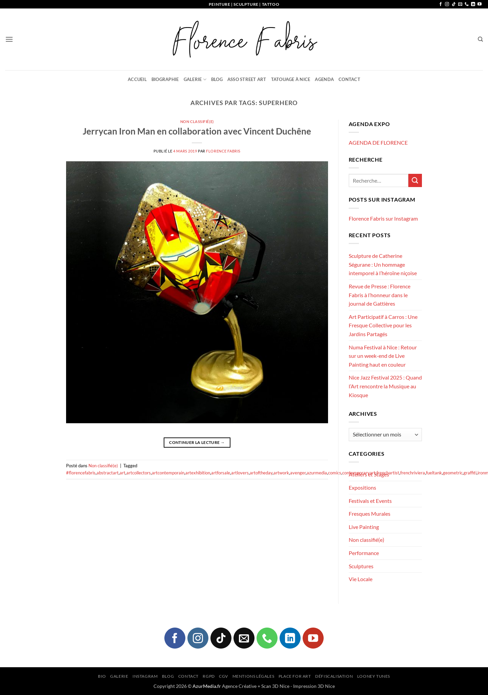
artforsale (220, 472)
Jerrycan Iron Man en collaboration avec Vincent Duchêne (197, 131)
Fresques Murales (369, 513)
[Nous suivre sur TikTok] (454, 4)
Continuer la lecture (197, 442)
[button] (9, 39)
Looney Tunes (373, 676)
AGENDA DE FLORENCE (378, 142)
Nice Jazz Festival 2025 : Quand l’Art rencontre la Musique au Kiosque (385, 386)
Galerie (195, 79)
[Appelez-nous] (467, 4)
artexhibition (197, 472)
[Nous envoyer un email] (460, 4)
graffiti (470, 472)
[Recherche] (480, 39)
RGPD (209, 676)
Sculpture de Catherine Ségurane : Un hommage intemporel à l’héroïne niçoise (383, 264)
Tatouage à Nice (290, 79)
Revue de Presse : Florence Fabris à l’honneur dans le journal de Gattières (379, 295)
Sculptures (361, 566)
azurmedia (317, 472)
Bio (102, 676)
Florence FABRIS (223, 151)
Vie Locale (360, 579)
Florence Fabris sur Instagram (383, 218)
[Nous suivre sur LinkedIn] (473, 4)
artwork (281, 472)
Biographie (165, 79)
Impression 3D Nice (314, 686)
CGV (223, 676)
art (122, 472)
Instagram (145, 676)
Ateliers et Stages (369, 474)
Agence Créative (239, 686)
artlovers (240, 472)
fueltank (434, 472)
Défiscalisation (334, 676)
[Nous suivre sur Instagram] (447, 4)
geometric (453, 472)
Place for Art (295, 676)
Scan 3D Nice (275, 686)
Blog (217, 79)
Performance (364, 553)
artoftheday (261, 472)
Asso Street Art (246, 79)
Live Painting (364, 527)
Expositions (362, 487)
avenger (298, 472)
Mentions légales (253, 676)
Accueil (137, 79)
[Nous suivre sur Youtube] (479, 4)
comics (334, 472)
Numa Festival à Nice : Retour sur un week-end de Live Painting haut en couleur (383, 356)
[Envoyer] (415, 180)
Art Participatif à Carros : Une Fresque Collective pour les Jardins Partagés (383, 325)
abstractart (108, 472)
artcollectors (138, 472)
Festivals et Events (370, 500)
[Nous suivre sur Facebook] (441, 4)
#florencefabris (81, 472)
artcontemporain (168, 472)
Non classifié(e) (197, 121)
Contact (349, 79)
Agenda (324, 79)
